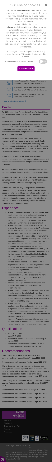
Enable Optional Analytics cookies (19, 61)
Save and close (26, 68)
